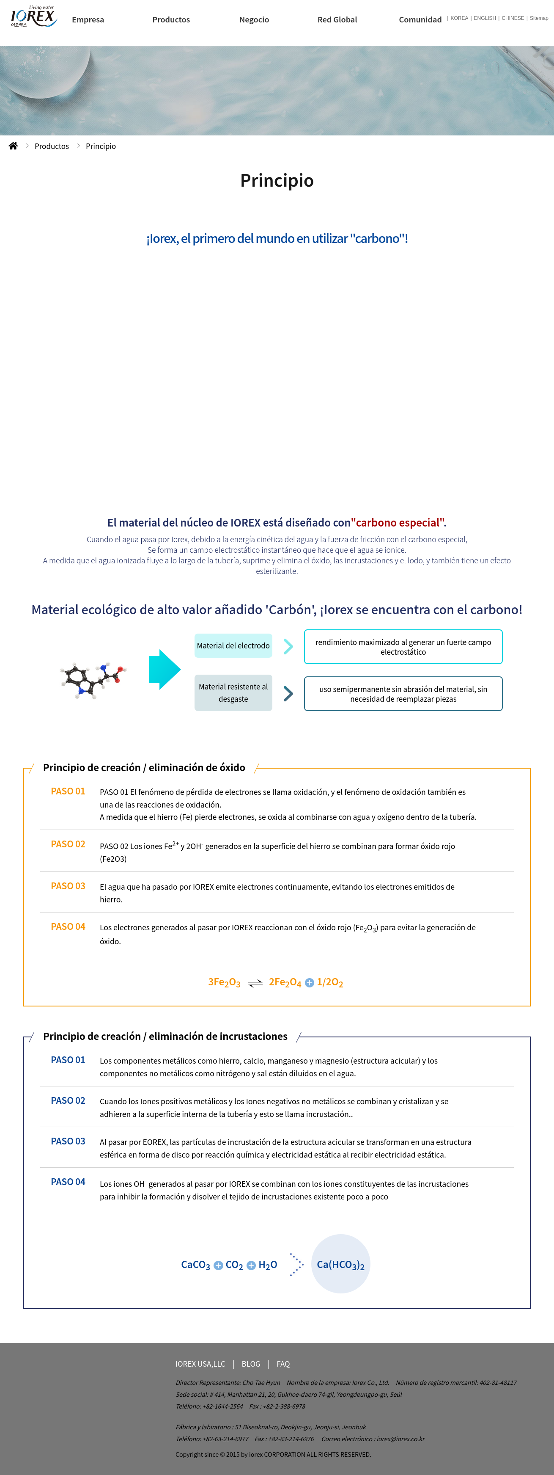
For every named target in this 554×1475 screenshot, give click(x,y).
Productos (171, 19)
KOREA (459, 18)
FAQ (283, 1363)
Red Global (337, 19)
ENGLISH (485, 18)
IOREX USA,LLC (200, 1363)
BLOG (251, 1363)
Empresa (88, 19)
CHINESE (513, 18)
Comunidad (420, 19)
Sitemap (539, 18)
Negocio (254, 19)
